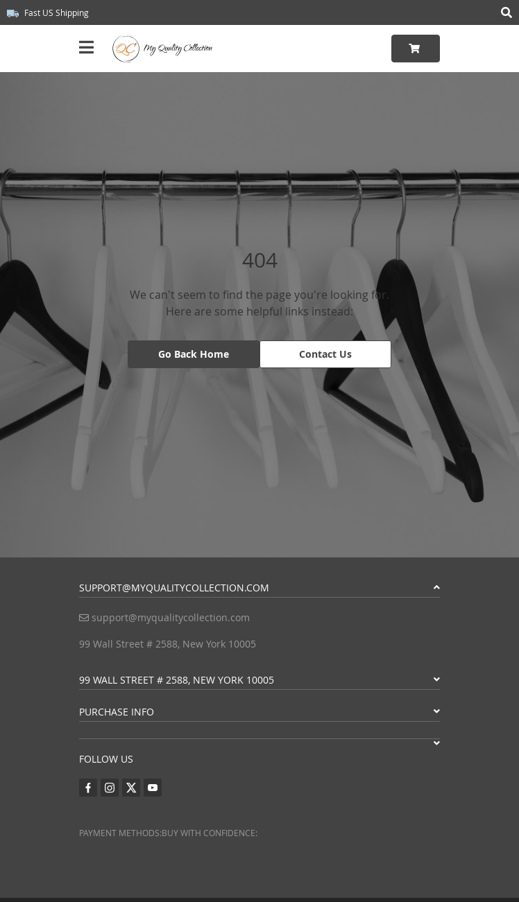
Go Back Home (193, 354)
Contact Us (325, 354)
